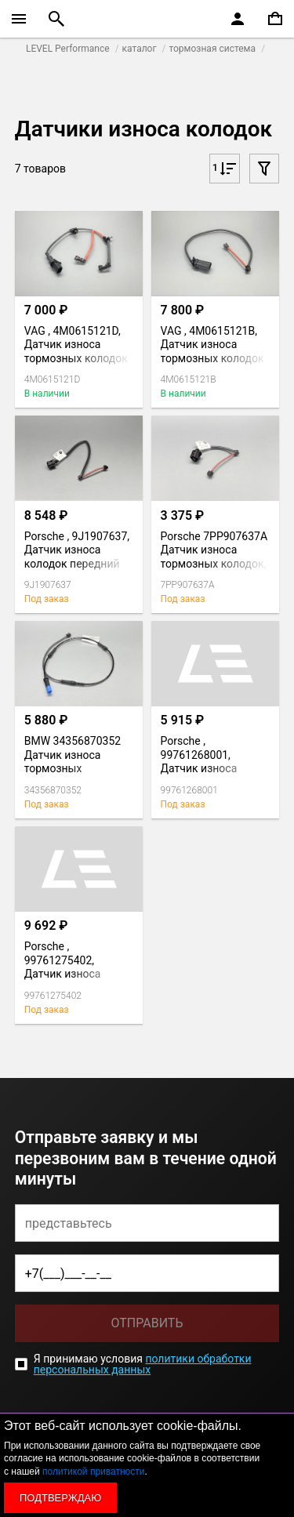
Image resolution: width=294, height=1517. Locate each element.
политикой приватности (93, 1471)
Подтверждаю (60, 1498)
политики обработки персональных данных (143, 1364)
